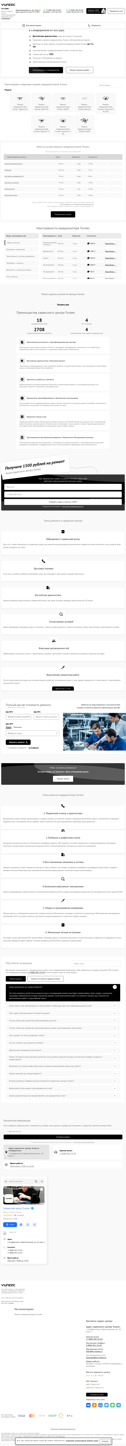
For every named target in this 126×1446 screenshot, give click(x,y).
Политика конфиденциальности (63, 1429)
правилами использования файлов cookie (82, 1440)
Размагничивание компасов (50, 243)
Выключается (48, 251)
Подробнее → (110, 244)
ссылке (11, 1303)
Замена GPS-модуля (11, 195)
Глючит (45, 258)
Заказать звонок (63, 779)
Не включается (48, 265)
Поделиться (88, 1405)
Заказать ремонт (18, 742)
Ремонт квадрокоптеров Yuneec (28, 1314)
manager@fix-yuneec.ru (96, 1357)
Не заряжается (48, 272)
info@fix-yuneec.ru (94, 1351)
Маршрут (10, 1224)
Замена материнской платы (13, 164)
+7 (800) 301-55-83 (53, 10)
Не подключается (49, 278)
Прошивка (8, 170)
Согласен (105, 1441)
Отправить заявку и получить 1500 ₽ (63, 502)
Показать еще (63, 304)
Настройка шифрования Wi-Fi (14, 176)
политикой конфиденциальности (72, 506)
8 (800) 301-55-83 (94, 1345)
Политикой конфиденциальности (84, 1142)
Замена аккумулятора (12, 182)
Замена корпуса (10, 189)
